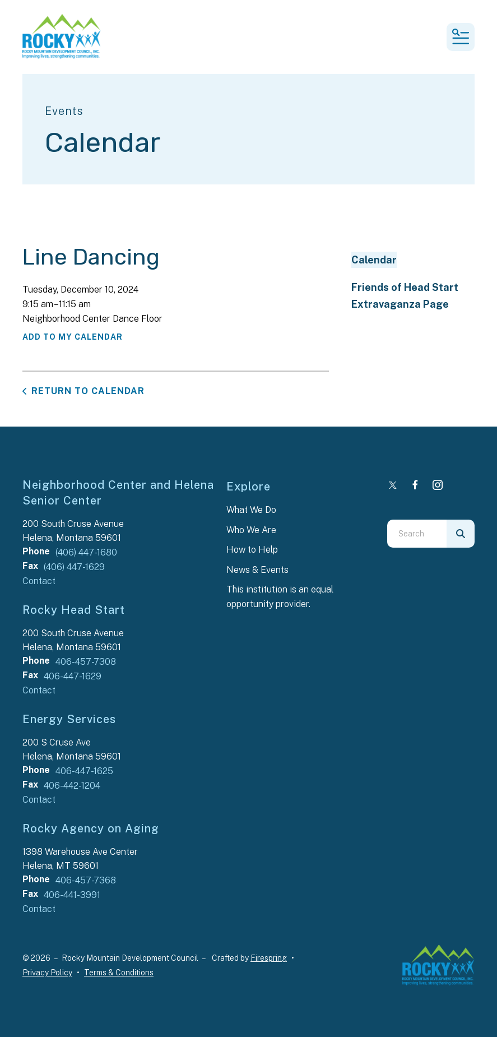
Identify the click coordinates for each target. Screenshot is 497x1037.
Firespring (268, 957)
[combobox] (417, 534)
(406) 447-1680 (86, 552)
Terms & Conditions (119, 972)
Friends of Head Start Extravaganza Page (404, 295)
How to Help (252, 549)
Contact (38, 581)
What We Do (251, 509)
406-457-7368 (85, 880)
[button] (461, 37)
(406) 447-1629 (74, 567)
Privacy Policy (47, 972)
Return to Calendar (88, 391)
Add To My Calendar (72, 336)
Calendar (374, 260)
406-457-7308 (85, 661)
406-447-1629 (72, 676)
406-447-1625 (84, 771)
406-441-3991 (72, 895)
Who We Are (251, 530)
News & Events (257, 569)
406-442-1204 (72, 785)
